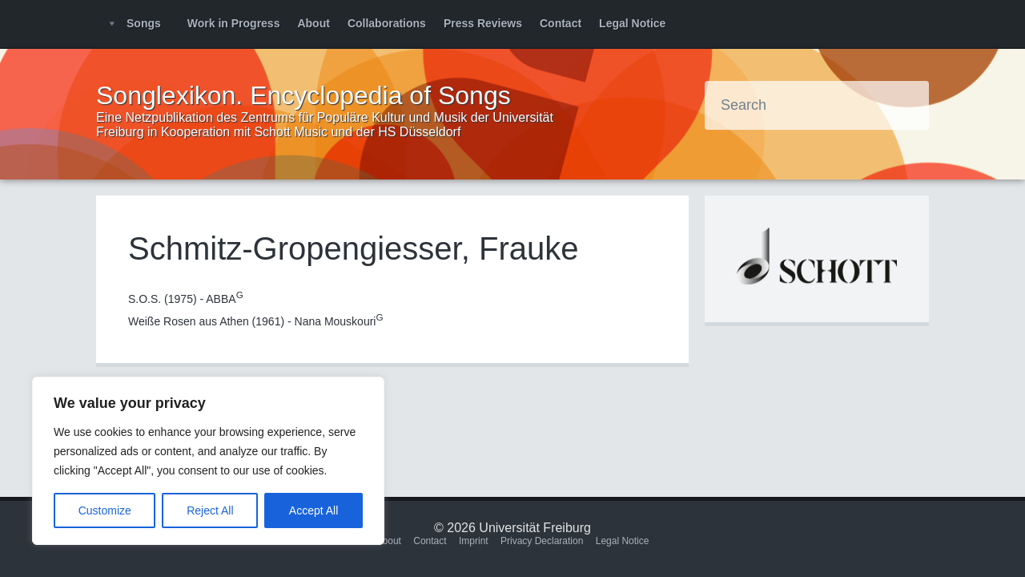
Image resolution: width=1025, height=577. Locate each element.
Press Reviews (483, 23)
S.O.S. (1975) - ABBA (185, 299)
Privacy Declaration (541, 541)
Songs (144, 23)
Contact (560, 23)
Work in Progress (233, 23)
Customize (104, 510)
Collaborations (387, 23)
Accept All (313, 510)
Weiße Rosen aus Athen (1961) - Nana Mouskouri (256, 321)
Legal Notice (632, 23)
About (313, 23)
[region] (208, 461)
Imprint (473, 541)
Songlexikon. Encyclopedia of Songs (303, 95)
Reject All (210, 510)
